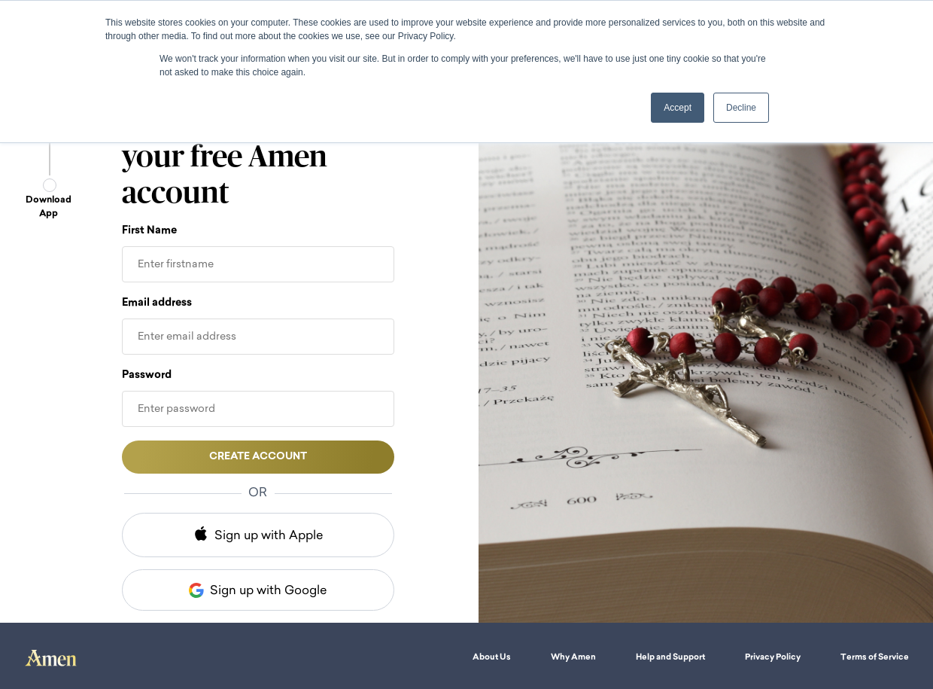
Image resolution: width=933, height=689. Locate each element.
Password (147, 375)
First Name (149, 230)
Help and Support (670, 658)
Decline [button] (741, 107)
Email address (157, 303)
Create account (258, 457)
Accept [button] (677, 107)
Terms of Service (874, 658)
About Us (492, 658)
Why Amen (573, 658)
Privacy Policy (773, 658)
